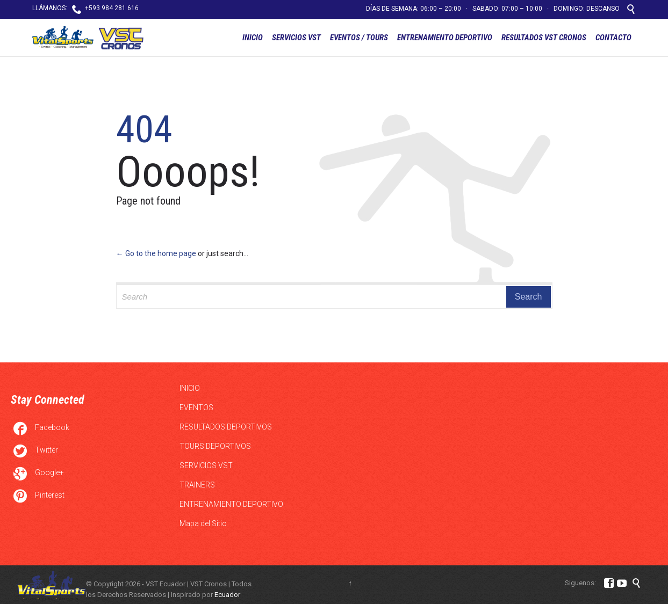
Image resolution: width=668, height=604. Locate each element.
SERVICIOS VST (206, 465)
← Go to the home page (156, 253)
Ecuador (227, 595)
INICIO (189, 388)
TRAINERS (197, 485)
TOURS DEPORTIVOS (215, 446)
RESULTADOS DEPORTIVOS (225, 427)
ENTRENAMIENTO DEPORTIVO (231, 504)
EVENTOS (196, 407)
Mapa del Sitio (203, 523)
